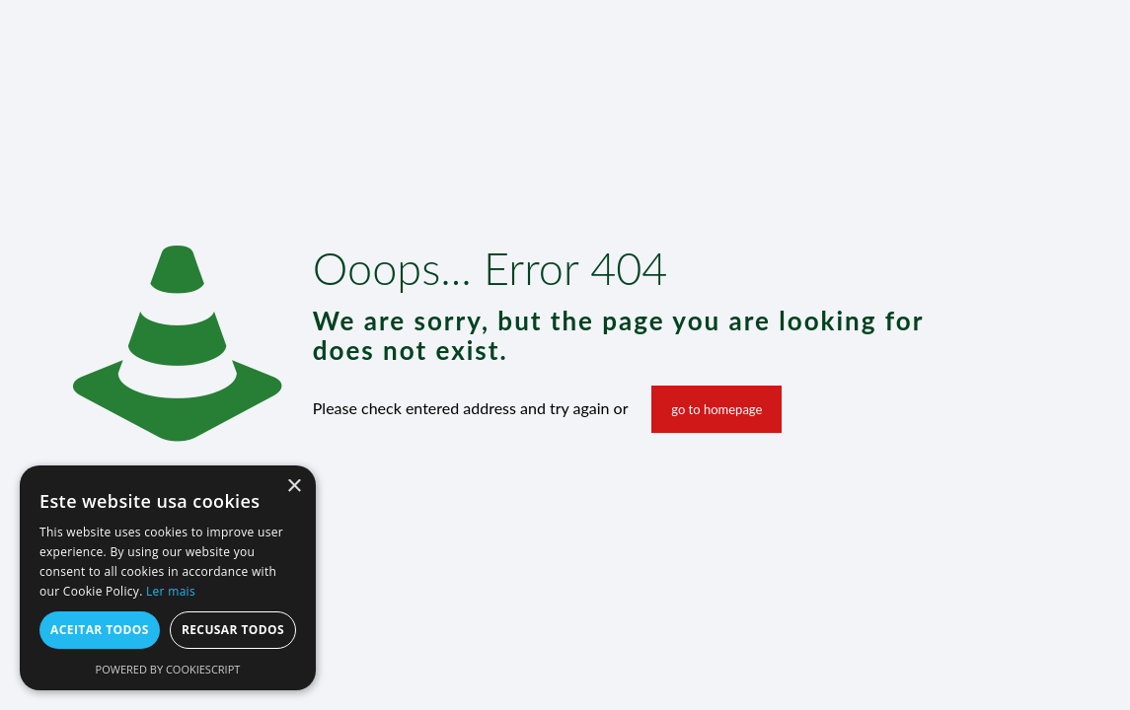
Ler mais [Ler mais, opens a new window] (170, 591)
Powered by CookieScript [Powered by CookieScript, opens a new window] (168, 669)
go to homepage (716, 409)
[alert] (168, 577)
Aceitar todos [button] (99, 629)
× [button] (293, 486)
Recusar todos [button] (233, 629)
